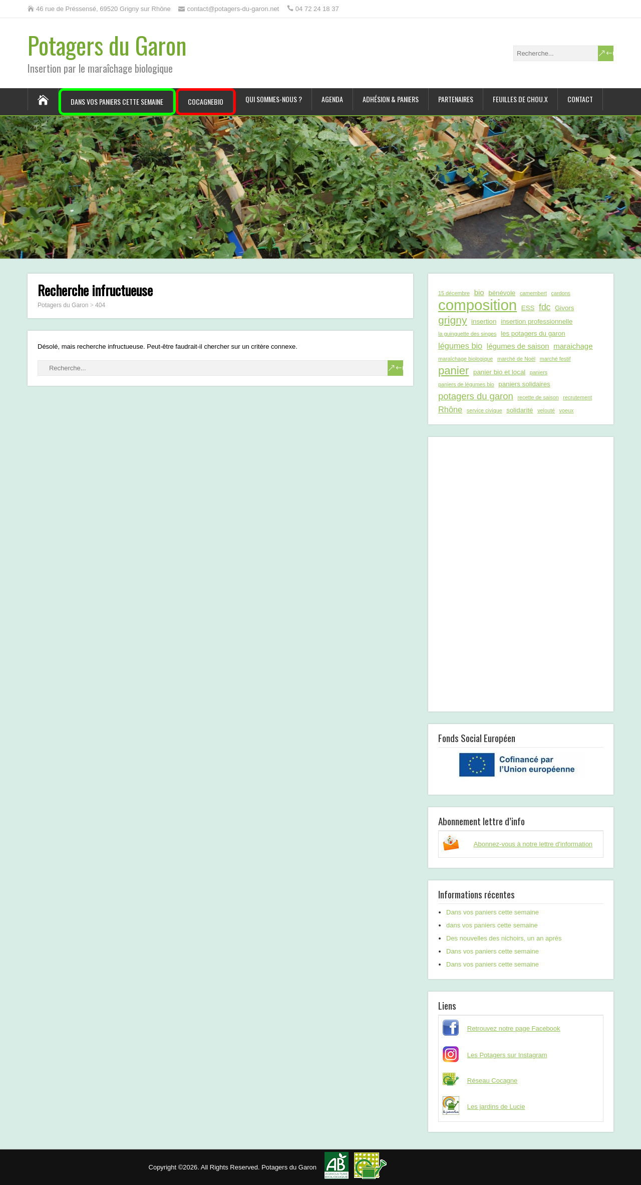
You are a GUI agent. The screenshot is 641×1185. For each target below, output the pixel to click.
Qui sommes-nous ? (273, 99)
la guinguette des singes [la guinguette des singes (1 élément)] (467, 334)
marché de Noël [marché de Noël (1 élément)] (516, 359)
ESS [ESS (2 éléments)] (528, 308)
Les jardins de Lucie (496, 1106)
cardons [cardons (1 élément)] (560, 293)
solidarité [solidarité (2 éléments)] (519, 410)
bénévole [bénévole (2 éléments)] (501, 293)
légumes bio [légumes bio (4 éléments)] (460, 345)
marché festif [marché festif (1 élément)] (555, 359)
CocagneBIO (205, 101)
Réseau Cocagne (492, 1080)
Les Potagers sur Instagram (507, 1055)
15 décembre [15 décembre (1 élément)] (454, 293)
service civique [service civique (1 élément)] (484, 410)
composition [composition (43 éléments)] (477, 305)
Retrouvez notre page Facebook (513, 1028)
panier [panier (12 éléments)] (453, 371)
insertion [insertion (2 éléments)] (483, 321)
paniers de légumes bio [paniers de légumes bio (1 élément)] (466, 384)
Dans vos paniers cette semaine (117, 101)
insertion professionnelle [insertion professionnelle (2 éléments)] (536, 321)
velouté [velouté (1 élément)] (546, 410)
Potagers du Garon (107, 45)
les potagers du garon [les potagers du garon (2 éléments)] (533, 333)
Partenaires (455, 99)
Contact (580, 99)
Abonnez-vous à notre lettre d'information (533, 844)
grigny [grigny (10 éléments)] (452, 320)
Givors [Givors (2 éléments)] (564, 308)
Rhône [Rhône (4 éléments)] (450, 409)
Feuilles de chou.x (520, 99)
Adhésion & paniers (391, 99)
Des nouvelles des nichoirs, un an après (504, 938)
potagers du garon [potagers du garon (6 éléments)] (475, 396)
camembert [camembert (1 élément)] (533, 293)
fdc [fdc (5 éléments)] (544, 307)
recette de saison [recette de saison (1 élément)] (537, 397)
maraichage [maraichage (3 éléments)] (572, 346)
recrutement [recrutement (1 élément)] (577, 397)
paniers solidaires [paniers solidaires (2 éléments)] (524, 384)
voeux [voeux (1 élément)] (566, 410)
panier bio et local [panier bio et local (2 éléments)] (499, 372)
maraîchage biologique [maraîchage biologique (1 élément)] (465, 359)
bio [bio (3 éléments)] (479, 292)
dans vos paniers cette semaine (492, 925)
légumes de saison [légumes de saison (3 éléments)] (518, 346)
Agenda (332, 99)
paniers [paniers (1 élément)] (538, 372)
